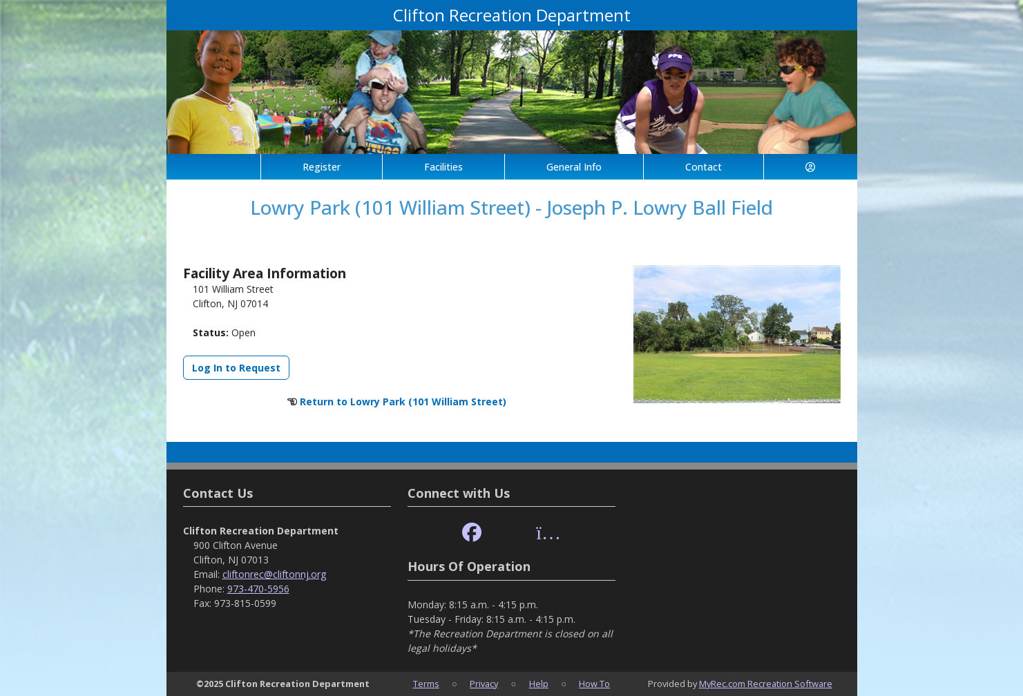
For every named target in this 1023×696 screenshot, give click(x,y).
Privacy (484, 683)
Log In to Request (236, 367)
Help (538, 683)
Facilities (443, 166)
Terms (426, 683)
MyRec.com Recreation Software (765, 683)
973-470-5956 (258, 588)
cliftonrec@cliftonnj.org (274, 574)
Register (322, 166)
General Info (574, 166)
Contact (703, 166)
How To (594, 683)
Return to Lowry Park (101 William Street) (403, 401)
